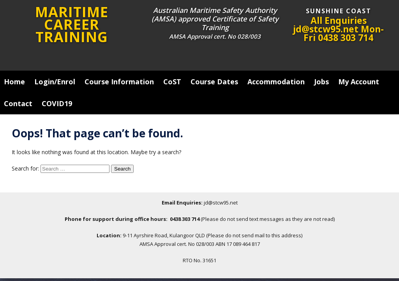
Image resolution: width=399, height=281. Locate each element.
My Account (358, 81)
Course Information (119, 81)
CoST (172, 81)
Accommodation (276, 81)
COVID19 (57, 103)
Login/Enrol (54, 81)
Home (14, 81)
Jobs (321, 81)
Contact (18, 103)
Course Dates (214, 81)
